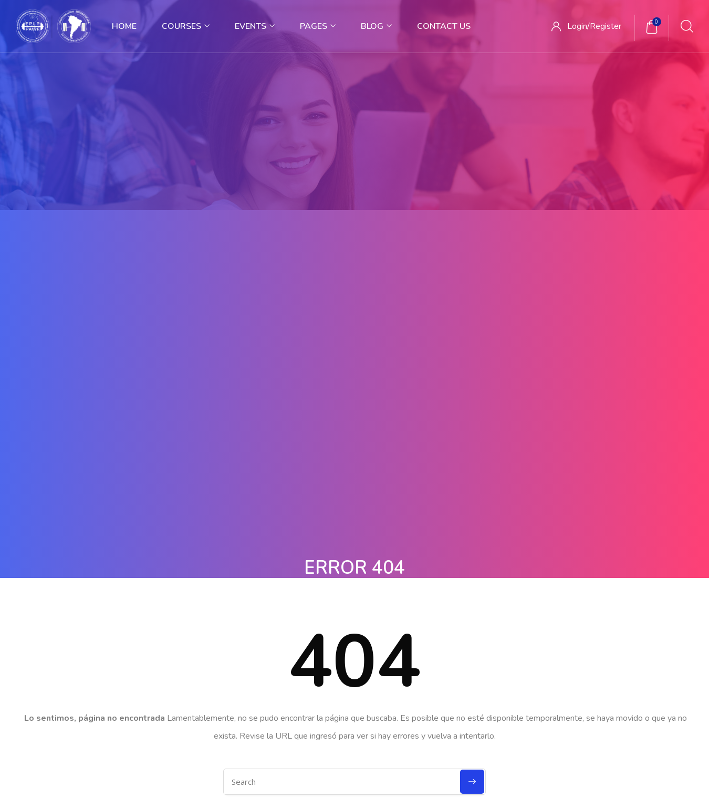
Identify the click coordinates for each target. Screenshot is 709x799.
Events (255, 26)
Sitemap (304, 732)
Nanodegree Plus (391, 594)
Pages (318, 26)
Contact (76, 638)
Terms (262, 732)
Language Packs (540, 638)
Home (124, 26)
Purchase (352, 732)
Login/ (578, 26)
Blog (376, 26)
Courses (186, 26)
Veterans (377, 616)
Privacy (220, 732)
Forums (525, 616)
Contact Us (444, 26)
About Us (79, 594)
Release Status (537, 659)
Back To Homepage (355, 454)
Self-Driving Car (388, 659)
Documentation (539, 594)
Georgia (375, 638)
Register (605, 26)
